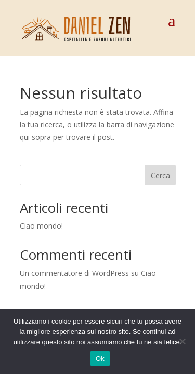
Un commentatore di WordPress (74, 273)
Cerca (160, 175)
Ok (100, 359)
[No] (182, 341)
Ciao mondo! (41, 226)
